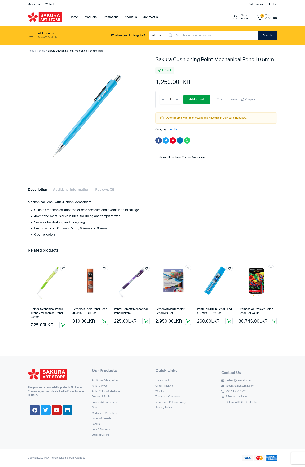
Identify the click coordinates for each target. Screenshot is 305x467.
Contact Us (150, 17)
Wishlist (49, 4)
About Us (130, 17)
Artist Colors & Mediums (106, 391)
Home (74, 17)
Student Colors (101, 435)
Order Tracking (256, 4)
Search (267, 35)
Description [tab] (37, 190)
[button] (226, 99)
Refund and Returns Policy (170, 402)
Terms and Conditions (168, 396)
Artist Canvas (100, 386)
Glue (94, 407)
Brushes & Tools (101, 396)
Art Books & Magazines (105, 380)
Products (90, 17)
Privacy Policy (163, 407)
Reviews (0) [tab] (104, 190)
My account (34, 4)
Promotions (110, 17)
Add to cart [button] (63, 325)
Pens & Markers (101, 429)
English (273, 4)
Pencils (41, 51)
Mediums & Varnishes (104, 413)
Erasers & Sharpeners (104, 402)
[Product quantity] (170, 99)
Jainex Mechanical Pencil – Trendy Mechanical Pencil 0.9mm (47, 313)
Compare (250, 99)
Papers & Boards (101, 418)
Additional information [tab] (71, 190)
